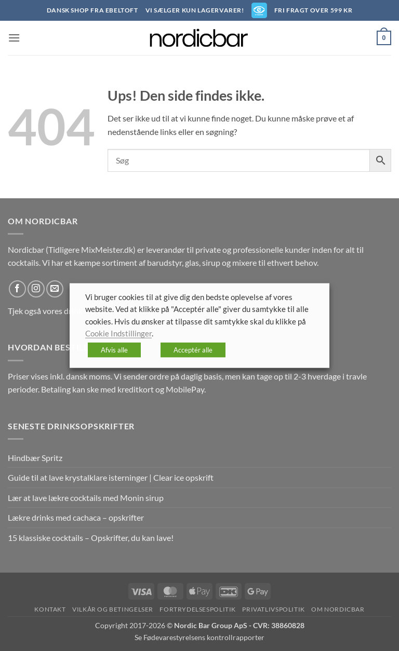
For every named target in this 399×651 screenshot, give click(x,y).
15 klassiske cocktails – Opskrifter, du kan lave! (91, 537)
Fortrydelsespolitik (197, 609)
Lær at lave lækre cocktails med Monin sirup (86, 498)
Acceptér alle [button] (193, 349)
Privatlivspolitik (273, 609)
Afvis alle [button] (114, 349)
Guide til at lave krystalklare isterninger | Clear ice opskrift (111, 477)
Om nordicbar (337, 609)
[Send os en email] (54, 288)
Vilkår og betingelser (112, 609)
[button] (14, 37)
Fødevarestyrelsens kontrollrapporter (203, 637)
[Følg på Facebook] (17, 288)
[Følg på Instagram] (36, 288)
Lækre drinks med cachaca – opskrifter (76, 517)
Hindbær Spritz (35, 458)
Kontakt (49, 609)
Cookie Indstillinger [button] (118, 333)
